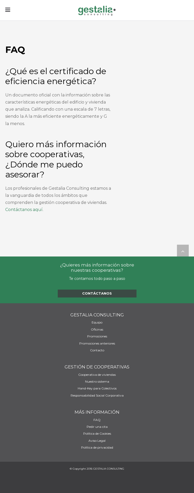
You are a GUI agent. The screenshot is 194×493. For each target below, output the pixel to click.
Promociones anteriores (97, 343)
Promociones (97, 336)
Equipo (97, 322)
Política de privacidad (97, 447)
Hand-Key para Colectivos (97, 388)
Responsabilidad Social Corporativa (97, 395)
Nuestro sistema (97, 381)
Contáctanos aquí (24, 209)
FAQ (97, 420)
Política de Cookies (97, 433)
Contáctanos (97, 293)
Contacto (97, 350)
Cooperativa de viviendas (97, 375)
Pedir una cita (97, 427)
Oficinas (97, 329)
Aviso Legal (97, 441)
